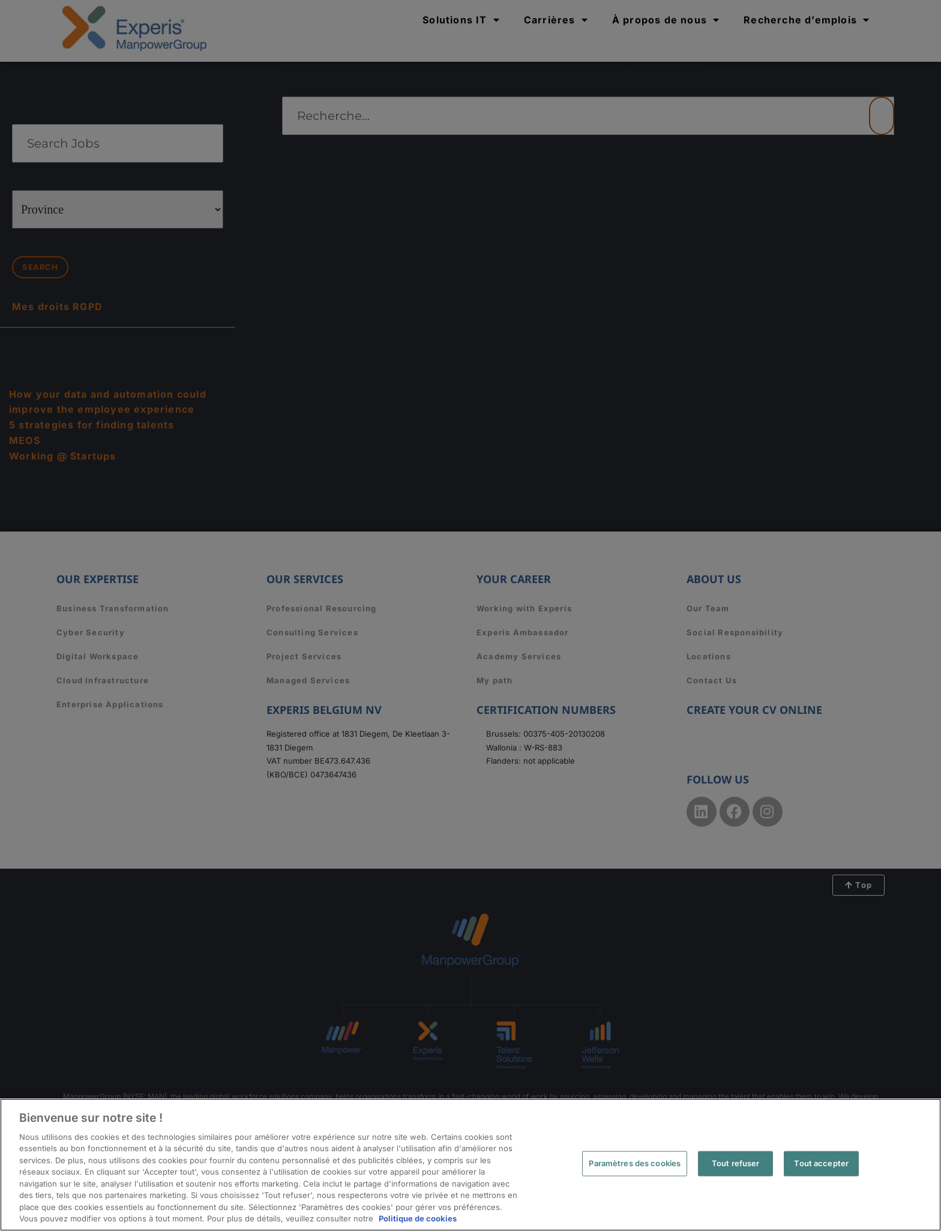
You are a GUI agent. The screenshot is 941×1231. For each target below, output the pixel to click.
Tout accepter (821, 1163)
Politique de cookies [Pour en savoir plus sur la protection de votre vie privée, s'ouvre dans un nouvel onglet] (418, 1218)
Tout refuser (736, 1163)
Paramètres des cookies (635, 1163)
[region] (470, 1164)
